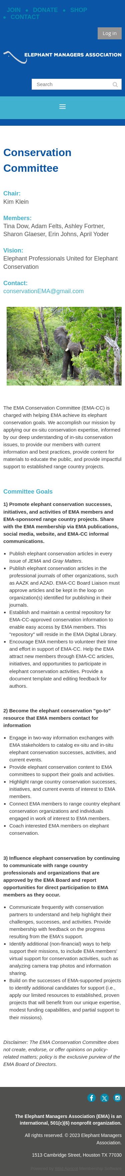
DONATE (45, 10)
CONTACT (25, 17)
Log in (110, 33)
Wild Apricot (66, 1168)
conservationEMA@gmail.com (43, 291)
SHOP (78, 10)
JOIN (14, 10)
